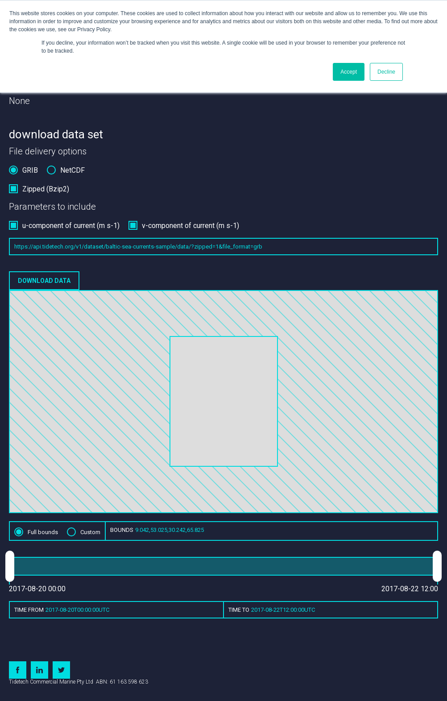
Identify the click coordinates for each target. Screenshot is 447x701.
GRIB (30, 170)
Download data (44, 280)
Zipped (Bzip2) (45, 189)
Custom (90, 532)
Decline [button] (386, 72)
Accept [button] (348, 72)
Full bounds (43, 532)
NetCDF (72, 170)
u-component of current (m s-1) (71, 225)
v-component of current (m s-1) (190, 225)
